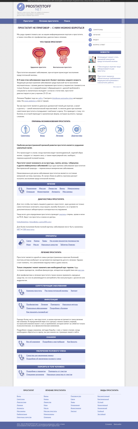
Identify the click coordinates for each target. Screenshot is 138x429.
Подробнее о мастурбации (53, 342)
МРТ (19, 229)
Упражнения (31, 188)
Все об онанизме (33, 342)
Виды (42, 136)
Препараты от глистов (57, 371)
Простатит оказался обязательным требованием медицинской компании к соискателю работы (108, 79)
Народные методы (70, 304)
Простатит (29, 21)
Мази (28, 245)
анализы (62, 214)
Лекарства (52, 188)
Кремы (37, 241)
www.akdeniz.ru (30, 101)
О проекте (108, 424)
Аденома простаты (34, 291)
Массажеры (67, 192)
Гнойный (101, 411)
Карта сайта (117, 424)
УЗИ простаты (28, 229)
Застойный (101, 414)
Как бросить (72, 342)
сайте (40, 98)
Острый (100, 402)
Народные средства (49, 245)
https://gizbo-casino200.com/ (40, 222)
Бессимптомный (103, 396)
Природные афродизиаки (36, 308)
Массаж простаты (50, 411)
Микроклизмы (73, 188)
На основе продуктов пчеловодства (64, 241)
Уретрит (74, 291)
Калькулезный (103, 405)
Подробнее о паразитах (36, 371)
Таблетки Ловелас (67, 245)
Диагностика (76, 136)
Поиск (67, 21)
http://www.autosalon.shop (62, 98)
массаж (81, 270)
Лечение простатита (50, 21)
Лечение (59, 136)
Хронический (102, 408)
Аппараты (56, 192)
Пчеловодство (76, 396)
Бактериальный (103, 399)
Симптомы (25, 136)
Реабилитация (22, 414)
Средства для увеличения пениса (39, 355)
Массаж (42, 188)
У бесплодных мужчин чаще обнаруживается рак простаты (109, 69)
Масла (36, 245)
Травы (44, 241)
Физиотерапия (43, 192)
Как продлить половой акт (37, 312)
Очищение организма (35, 375)
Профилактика (32, 304)
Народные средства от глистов (59, 375)
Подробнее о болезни (59, 308)
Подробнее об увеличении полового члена (43, 359)
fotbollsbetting (22, 222)
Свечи (28, 241)
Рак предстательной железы (56, 291)
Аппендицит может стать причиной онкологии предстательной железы (107, 59)
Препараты (55, 304)
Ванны (62, 188)
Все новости (117, 87)
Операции (30, 192)
